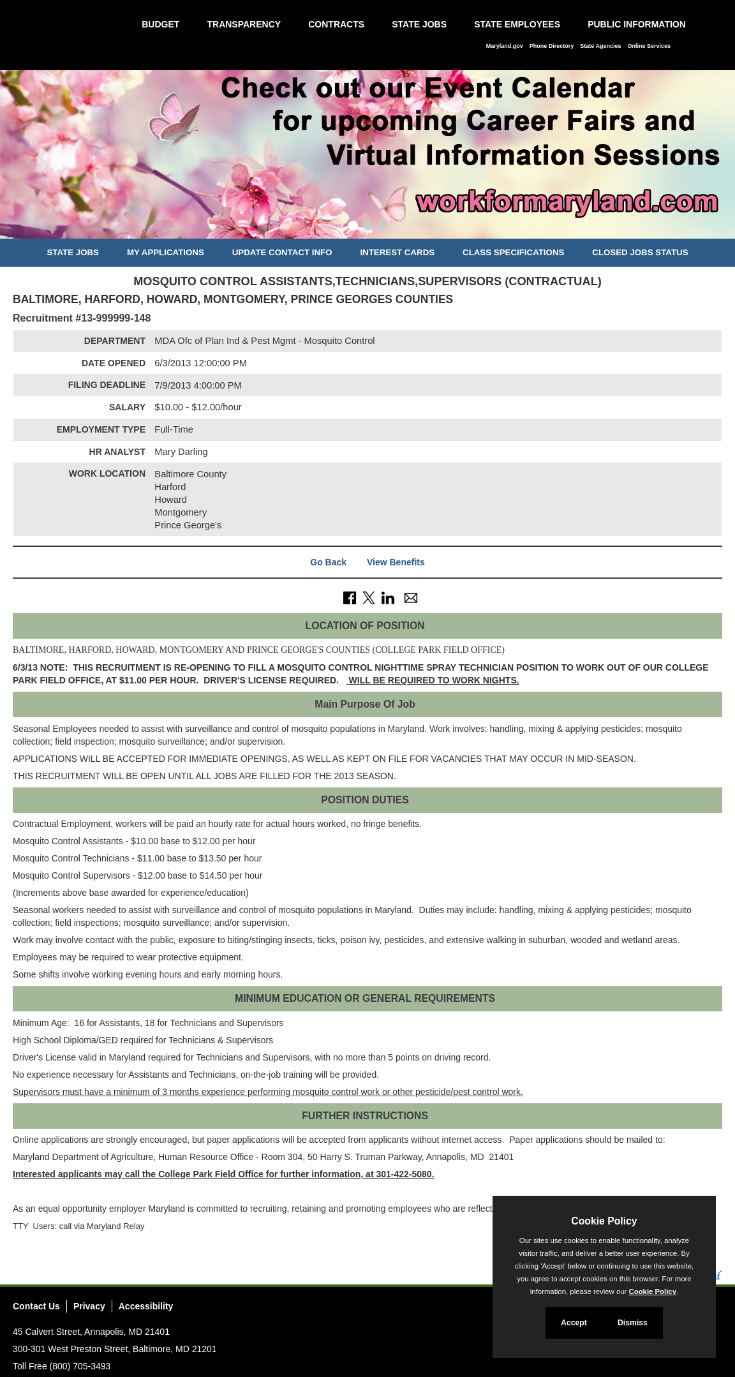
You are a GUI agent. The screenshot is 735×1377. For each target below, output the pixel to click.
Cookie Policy (604, 1221)
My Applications (165, 252)
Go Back (328, 562)
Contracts (336, 24)
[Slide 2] (368, 227)
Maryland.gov (504, 46)
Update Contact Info (282, 252)
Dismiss (633, 1322)
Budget (160, 24)
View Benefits (396, 562)
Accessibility (146, 1306)
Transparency (244, 24)
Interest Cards (397, 252)
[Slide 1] (353, 227)
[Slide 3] (382, 227)
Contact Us (36, 1306)
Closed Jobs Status (640, 252)
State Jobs (419, 24)
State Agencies (600, 46)
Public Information (637, 24)
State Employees (517, 24)
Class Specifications (513, 252)
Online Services (649, 46)
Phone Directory (552, 46)
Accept (574, 1322)
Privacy (89, 1306)
